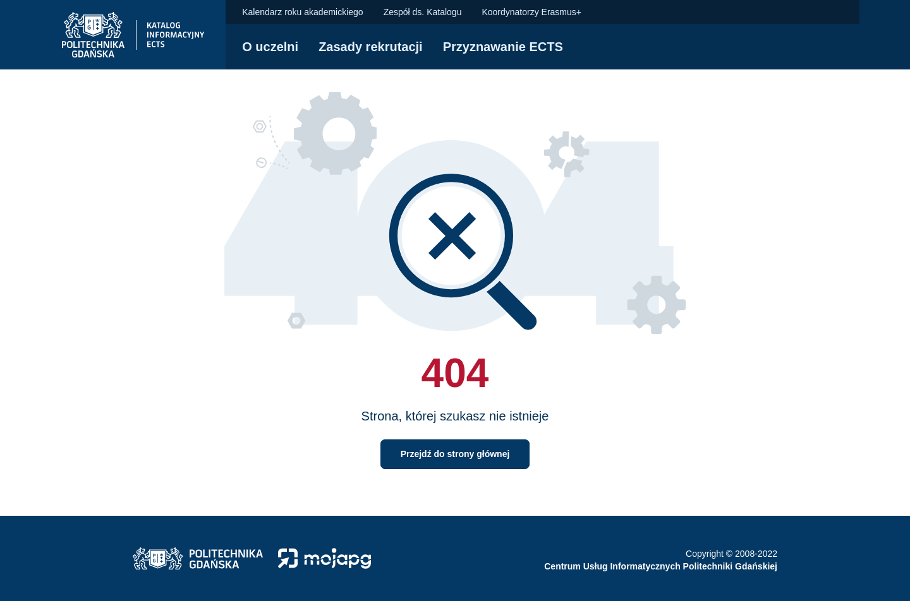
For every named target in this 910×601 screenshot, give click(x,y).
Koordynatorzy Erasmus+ (531, 12)
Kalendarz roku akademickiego (302, 12)
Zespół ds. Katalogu (423, 12)
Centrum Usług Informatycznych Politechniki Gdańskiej (660, 566)
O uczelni (270, 47)
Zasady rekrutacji (370, 47)
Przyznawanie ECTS (503, 47)
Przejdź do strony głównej (455, 454)
